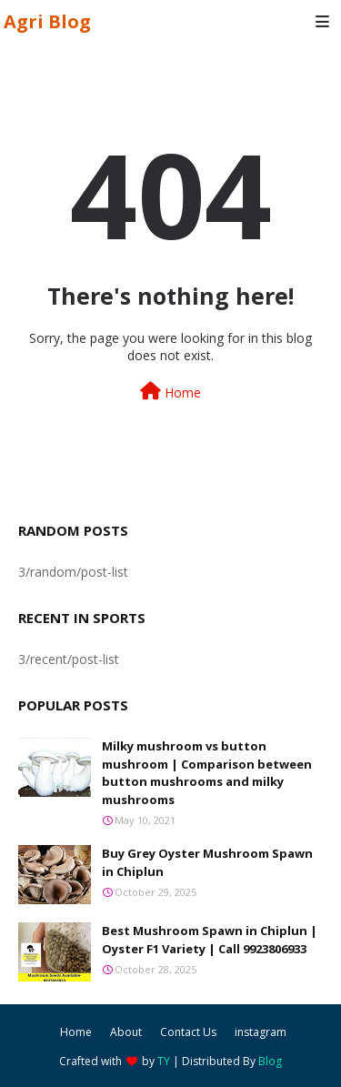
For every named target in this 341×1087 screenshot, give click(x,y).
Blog (270, 1061)
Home (170, 391)
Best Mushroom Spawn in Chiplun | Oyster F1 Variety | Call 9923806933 (209, 939)
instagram (260, 1032)
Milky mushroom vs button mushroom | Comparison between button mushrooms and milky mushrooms (207, 773)
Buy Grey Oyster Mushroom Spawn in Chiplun (207, 862)
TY (163, 1061)
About (126, 1032)
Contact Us (188, 1032)
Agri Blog (47, 21)
